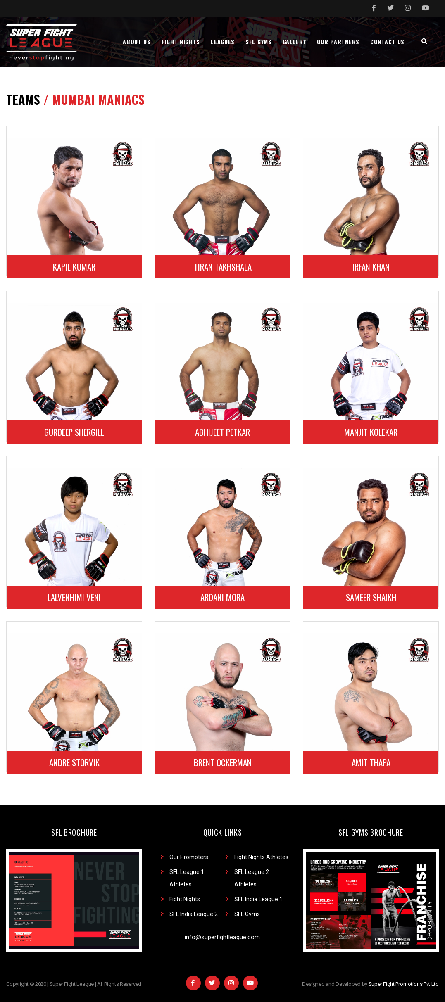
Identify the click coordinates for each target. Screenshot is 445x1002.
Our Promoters (188, 857)
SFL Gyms (247, 914)
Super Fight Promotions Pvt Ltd (404, 984)
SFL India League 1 (258, 899)
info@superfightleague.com (222, 937)
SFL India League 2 (193, 914)
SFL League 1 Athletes (186, 878)
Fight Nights (184, 899)
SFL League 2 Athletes (251, 878)
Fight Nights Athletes (261, 857)
